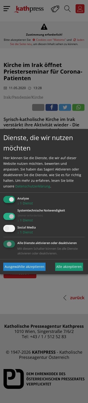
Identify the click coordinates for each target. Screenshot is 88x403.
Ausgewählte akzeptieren (24, 266)
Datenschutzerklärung (32, 186)
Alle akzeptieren (69, 266)
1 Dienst (25, 203)
